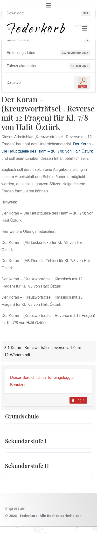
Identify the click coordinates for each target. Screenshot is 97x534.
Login (78, 400)
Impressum (15, 508)
